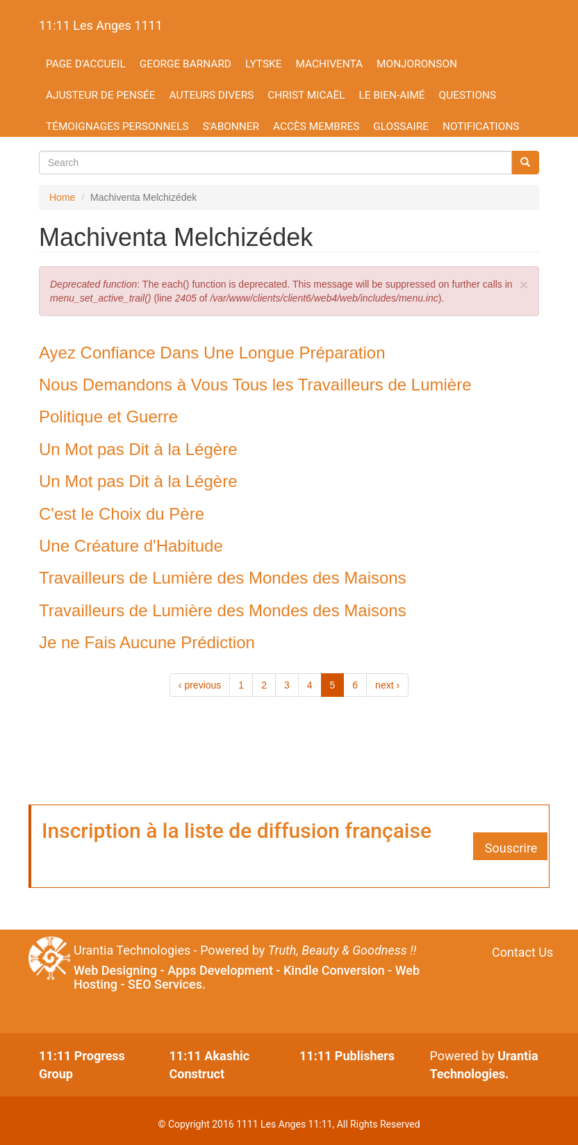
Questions (468, 95)
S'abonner (231, 126)
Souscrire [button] (511, 848)
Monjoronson (417, 64)
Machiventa (329, 64)
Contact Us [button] (522, 952)
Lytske (263, 64)
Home (62, 197)
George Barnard (185, 64)
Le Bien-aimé (392, 95)
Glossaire (401, 126)
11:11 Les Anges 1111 (101, 25)
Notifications (481, 126)
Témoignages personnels (117, 126)
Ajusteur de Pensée (101, 95)
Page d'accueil (86, 64)
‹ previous (200, 685)
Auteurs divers (212, 95)
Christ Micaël (306, 95)
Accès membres (316, 126)
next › (387, 685)
